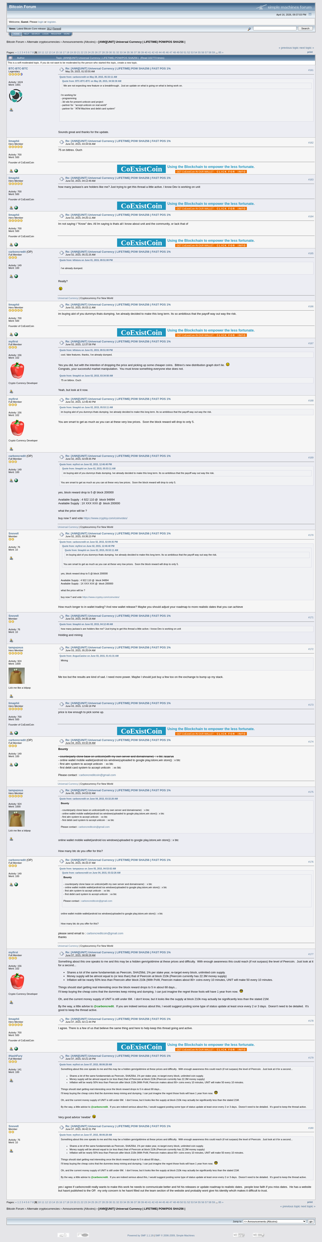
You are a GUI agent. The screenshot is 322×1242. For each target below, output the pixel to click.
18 (67, 52)
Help (26, 34)
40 (146, 52)
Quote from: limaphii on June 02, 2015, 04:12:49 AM (86, 624)
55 (199, 52)
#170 (310, 535)
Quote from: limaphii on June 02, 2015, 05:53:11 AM (86, 407)
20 (74, 52)
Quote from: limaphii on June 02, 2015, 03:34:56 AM (86, 376)
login (41, 21)
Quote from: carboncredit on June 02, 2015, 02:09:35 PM (88, 542)
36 (131, 52)
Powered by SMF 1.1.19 (140, 1235)
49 (178, 52)
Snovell (14, 533)
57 (206, 52)
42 (153, 52)
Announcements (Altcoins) (79, 41)
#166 (310, 306)
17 (64, 52)
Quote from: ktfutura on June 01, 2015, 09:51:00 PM (86, 260)
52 (188, 52)
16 (60, 52)
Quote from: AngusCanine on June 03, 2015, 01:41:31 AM (88, 656)
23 (85, 52)
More (67, 34)
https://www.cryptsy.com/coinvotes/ (106, 518)
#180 (310, 1128)
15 (57, 52)
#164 (310, 216)
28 (103, 52)
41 (149, 52)
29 (107, 52)
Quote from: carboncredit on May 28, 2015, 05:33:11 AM (88, 77)
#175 (310, 792)
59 (213, 52)
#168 (310, 400)
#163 (310, 179)
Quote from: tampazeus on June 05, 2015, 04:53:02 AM (87, 868)
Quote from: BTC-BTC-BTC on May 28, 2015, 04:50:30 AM (91, 81)
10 (39, 52)
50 (181, 52)
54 (195, 52)
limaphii (14, 141)
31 (114, 52)
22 (82, 52)
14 (53, 52)
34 (124, 52)
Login (45, 34)
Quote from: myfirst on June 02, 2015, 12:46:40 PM (85, 464)
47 (171, 52)
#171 (310, 617)
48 (174, 52)
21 (78, 52)
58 (210, 52)
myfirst (13, 341)
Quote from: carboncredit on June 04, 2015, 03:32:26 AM (88, 799)
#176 (310, 861)
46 (167, 52)
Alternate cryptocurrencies (43, 41)
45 (163, 52)
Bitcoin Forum (15, 41)
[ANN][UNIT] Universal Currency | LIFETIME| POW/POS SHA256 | (141, 41)
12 (46, 52)
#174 (310, 741)
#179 (310, 1057)
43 (156, 52)
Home (16, 34)
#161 (310, 70)
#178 (310, 1020)
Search (36, 34)
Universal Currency (68, 298)
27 (99, 52)
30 (110, 52)
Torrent (57, 28)
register (51, 21)
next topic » (306, 47)
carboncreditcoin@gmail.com (97, 775)
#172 (310, 649)
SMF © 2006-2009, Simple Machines (175, 1235)
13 (50, 52)
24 (89, 52)
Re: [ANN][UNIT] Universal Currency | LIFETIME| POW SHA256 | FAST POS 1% (118, 68)
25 (92, 52)
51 (185, 52)
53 (192, 52)
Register (56, 34)
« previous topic (289, 47)
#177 (310, 954)
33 (121, 52)
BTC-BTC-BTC (18, 68)
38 (138, 52)
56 (202, 52)
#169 (310, 457)
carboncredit (17, 251)
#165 (310, 253)
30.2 (49, 28)
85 (219, 52)
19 (71, 52)
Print (310, 52)
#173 (310, 704)
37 (135, 52)
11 (43, 52)
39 (142, 52)
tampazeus (16, 647)
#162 (310, 142)
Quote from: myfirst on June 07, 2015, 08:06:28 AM (85, 1064)
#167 (310, 343)
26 (96, 52)
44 (160, 52)
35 (128, 52)
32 (117, 52)
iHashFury (16, 1055)
